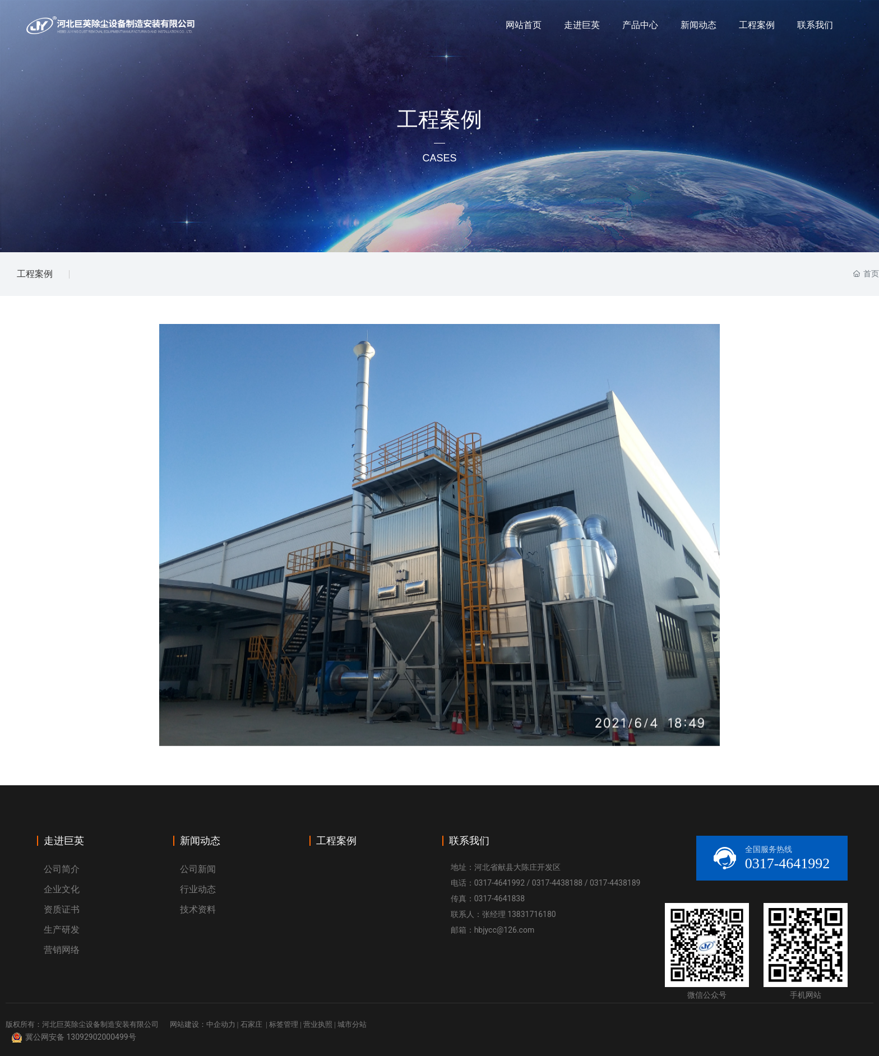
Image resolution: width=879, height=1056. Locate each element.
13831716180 (531, 914)
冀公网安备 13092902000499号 (80, 1036)
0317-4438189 (615, 882)
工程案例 (35, 273)
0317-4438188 (557, 882)
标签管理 (283, 1024)
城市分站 (352, 1024)
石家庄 (251, 1024)
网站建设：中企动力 (202, 1024)
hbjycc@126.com (504, 929)
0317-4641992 (499, 882)
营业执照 (317, 1024)
